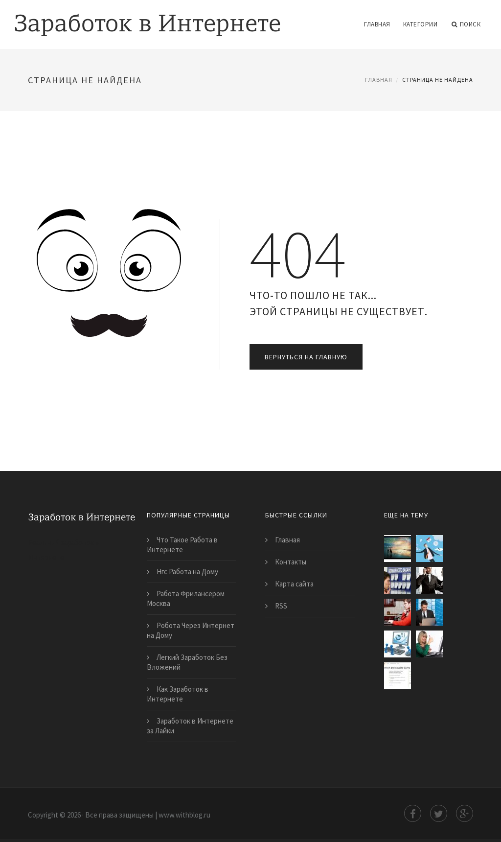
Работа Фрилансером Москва (186, 598)
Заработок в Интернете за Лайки (190, 725)
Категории (420, 24)
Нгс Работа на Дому (187, 571)
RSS (281, 605)
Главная (377, 24)
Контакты (290, 561)
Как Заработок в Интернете (177, 693)
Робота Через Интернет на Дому (190, 630)
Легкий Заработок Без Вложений (187, 662)
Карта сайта (294, 583)
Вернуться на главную (306, 356)
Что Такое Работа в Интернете (182, 544)
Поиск (466, 24)
